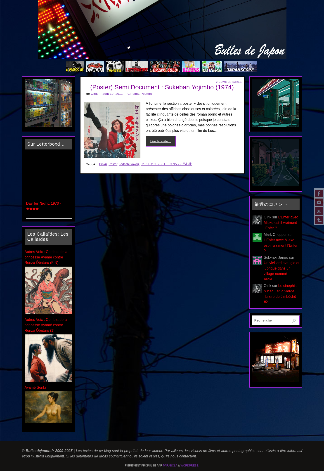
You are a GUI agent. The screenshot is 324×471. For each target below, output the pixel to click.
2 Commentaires (229, 81)
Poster (113, 164)
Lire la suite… (160, 141)
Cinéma (133, 93)
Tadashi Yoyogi (129, 164)
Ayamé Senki (35, 387)
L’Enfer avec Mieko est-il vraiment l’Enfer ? (281, 222)
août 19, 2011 (112, 93)
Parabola (170, 465)
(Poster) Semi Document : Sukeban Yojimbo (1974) (162, 87)
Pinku (103, 164)
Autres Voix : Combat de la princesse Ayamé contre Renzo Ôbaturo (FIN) (46, 257)
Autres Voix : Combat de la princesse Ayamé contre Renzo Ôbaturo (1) (46, 325)
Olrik (94, 93)
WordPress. (190, 465)
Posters (146, 93)
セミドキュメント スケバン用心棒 (166, 164)
